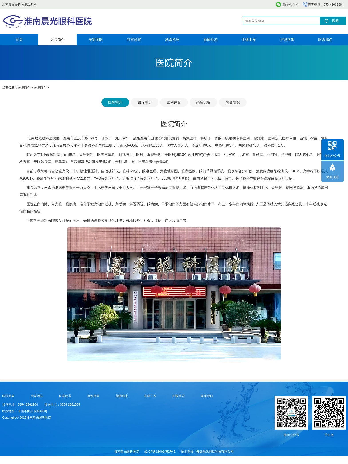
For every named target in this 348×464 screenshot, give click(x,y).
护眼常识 (287, 40)
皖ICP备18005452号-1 (160, 451)
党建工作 (249, 40)
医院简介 (57, 40)
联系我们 (325, 40)
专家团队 (96, 40)
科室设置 (134, 40)
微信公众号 (291, 4)
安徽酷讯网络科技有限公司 (215, 451)
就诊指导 (172, 40)
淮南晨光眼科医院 (126, 451)
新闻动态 (211, 40)
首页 (19, 40)
